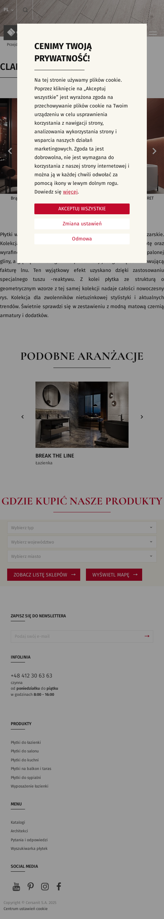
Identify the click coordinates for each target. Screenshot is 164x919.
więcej (70, 192)
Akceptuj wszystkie (82, 208)
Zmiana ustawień (82, 223)
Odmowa (82, 238)
